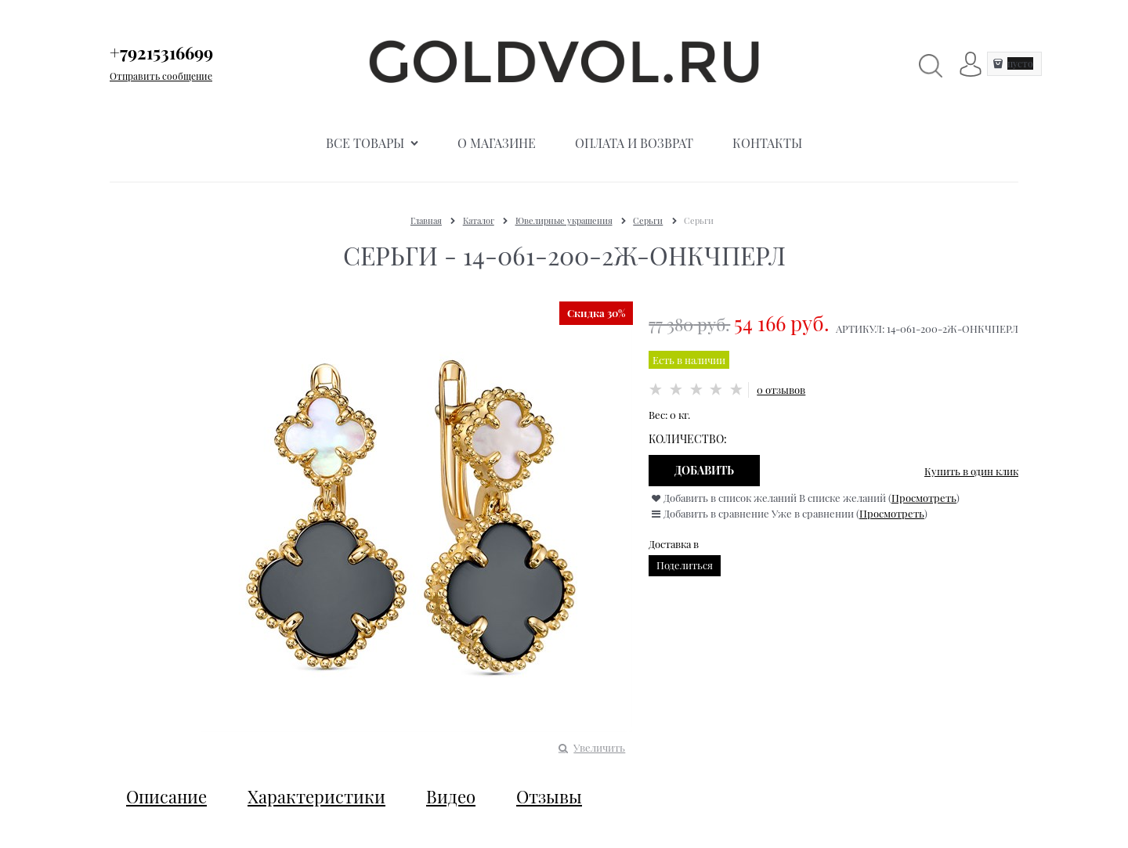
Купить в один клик (971, 471)
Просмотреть (923, 497)
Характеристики (316, 796)
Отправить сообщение (161, 76)
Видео (450, 796)
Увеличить (599, 747)
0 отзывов (781, 389)
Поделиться (684, 565)
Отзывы (549, 796)
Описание (166, 796)
